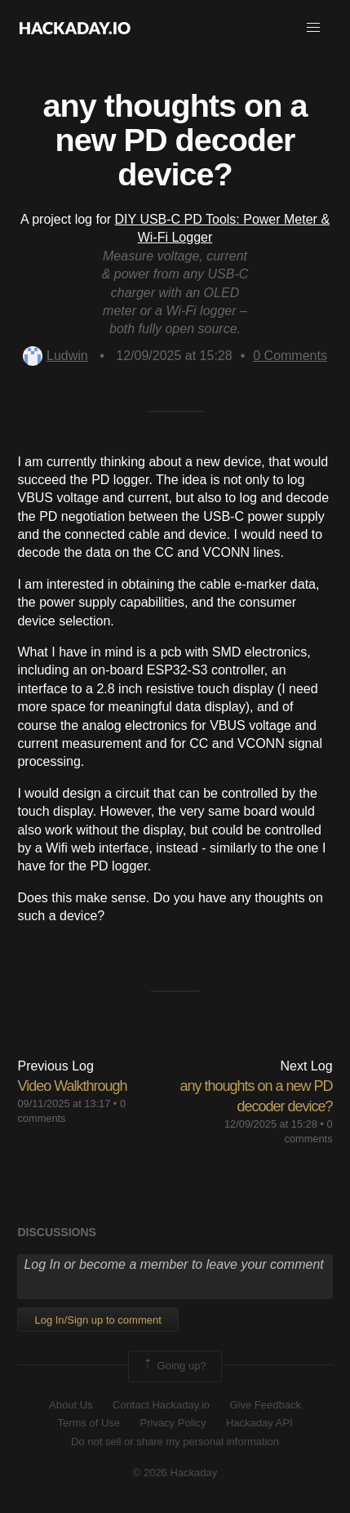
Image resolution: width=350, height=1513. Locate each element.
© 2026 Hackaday (175, 1472)
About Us (70, 1405)
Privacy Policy (173, 1423)
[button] (313, 28)
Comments (290, 356)
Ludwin (55, 356)
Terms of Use (88, 1423)
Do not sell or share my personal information (175, 1441)
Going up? (173, 1366)
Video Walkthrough (71, 1086)
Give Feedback (264, 1405)
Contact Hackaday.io (161, 1405)
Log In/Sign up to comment (97, 1320)
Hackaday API (259, 1423)
